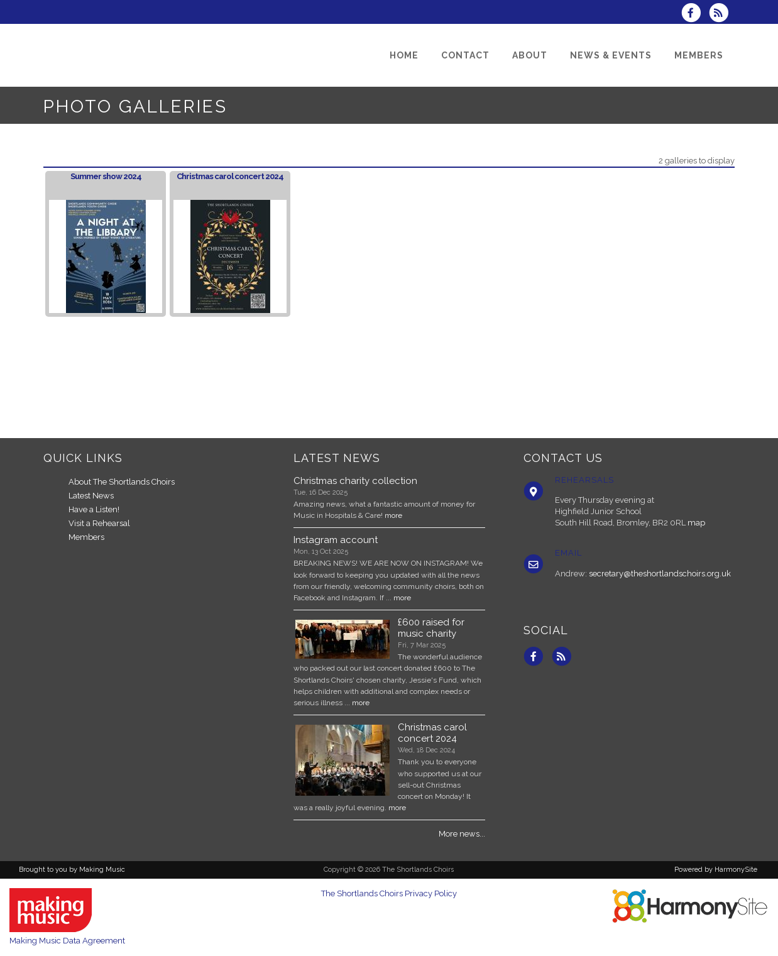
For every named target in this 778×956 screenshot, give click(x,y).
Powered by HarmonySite (715, 869)
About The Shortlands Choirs (121, 481)
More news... (462, 833)
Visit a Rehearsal (99, 523)
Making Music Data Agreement (67, 940)
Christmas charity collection (355, 480)
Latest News (91, 495)
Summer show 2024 (105, 176)
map (696, 522)
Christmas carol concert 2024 (230, 176)
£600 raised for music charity (431, 628)
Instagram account (335, 540)
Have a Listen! (93, 509)
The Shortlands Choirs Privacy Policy (389, 893)
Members (86, 537)
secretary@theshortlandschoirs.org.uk (660, 573)
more (393, 515)
